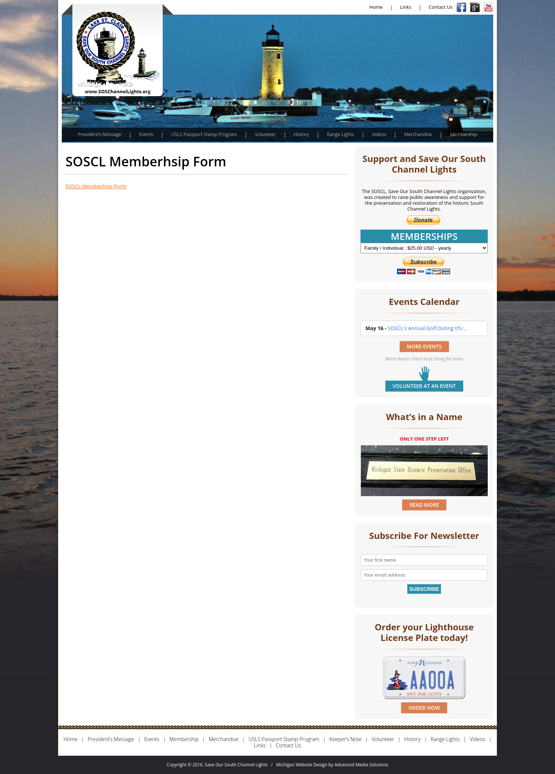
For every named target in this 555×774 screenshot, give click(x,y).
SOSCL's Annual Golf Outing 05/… (427, 328)
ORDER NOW (424, 707)
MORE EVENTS (424, 346)
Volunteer (265, 134)
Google (475, 7)
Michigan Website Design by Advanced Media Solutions (332, 765)
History (301, 134)
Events (146, 134)
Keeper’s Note (345, 739)
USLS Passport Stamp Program (204, 134)
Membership (463, 134)
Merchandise (418, 134)
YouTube (488, 7)
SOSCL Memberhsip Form (96, 186)
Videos (379, 134)
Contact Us (440, 7)
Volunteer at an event (424, 385)
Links (405, 7)
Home (376, 7)
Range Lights (340, 134)
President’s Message (99, 134)
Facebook (461, 7)
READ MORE (424, 504)
